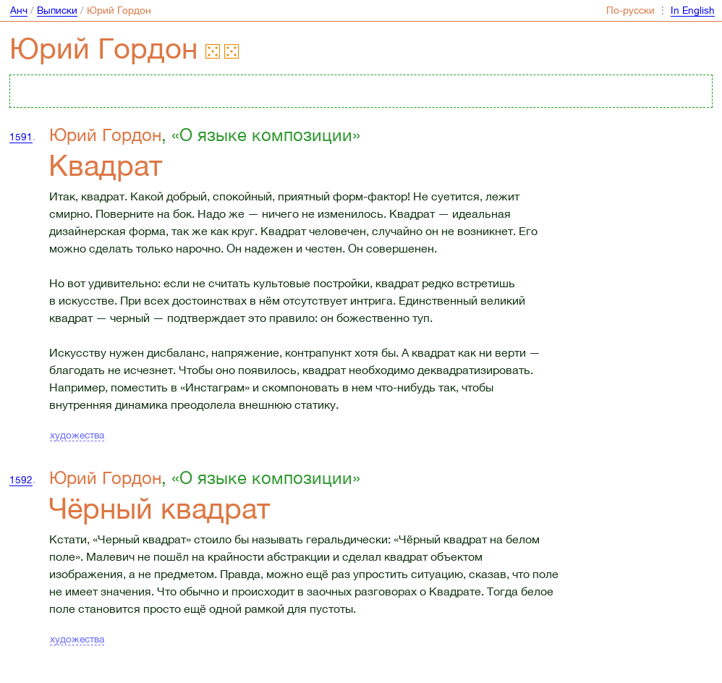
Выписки (57, 10)
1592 (21, 479)
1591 (21, 137)
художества (77, 435)
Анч (18, 10)
